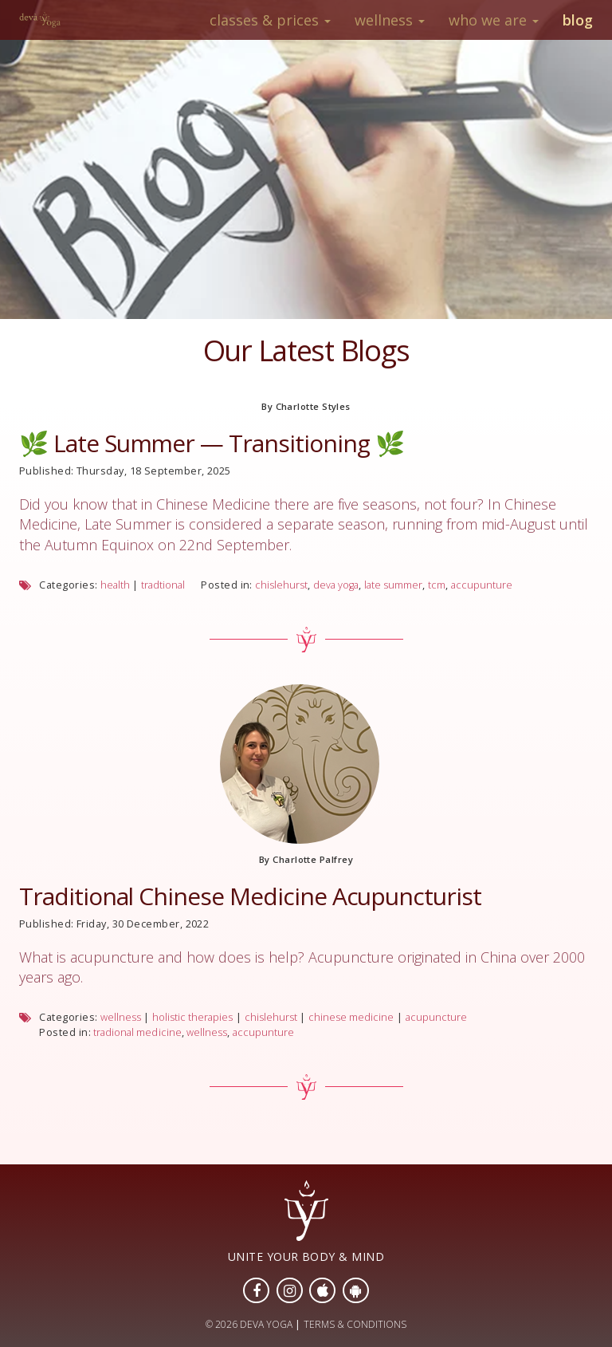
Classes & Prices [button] (270, 20)
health (115, 585)
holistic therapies (192, 1017)
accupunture (481, 585)
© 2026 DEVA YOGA (249, 1324)
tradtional (163, 585)
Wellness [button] (390, 20)
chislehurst (281, 585)
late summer (393, 585)
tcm (436, 585)
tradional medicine (137, 1032)
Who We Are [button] (494, 20)
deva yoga (336, 585)
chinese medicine (351, 1017)
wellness (120, 1017)
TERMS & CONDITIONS (355, 1324)
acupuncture (436, 1017)
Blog (578, 20)
